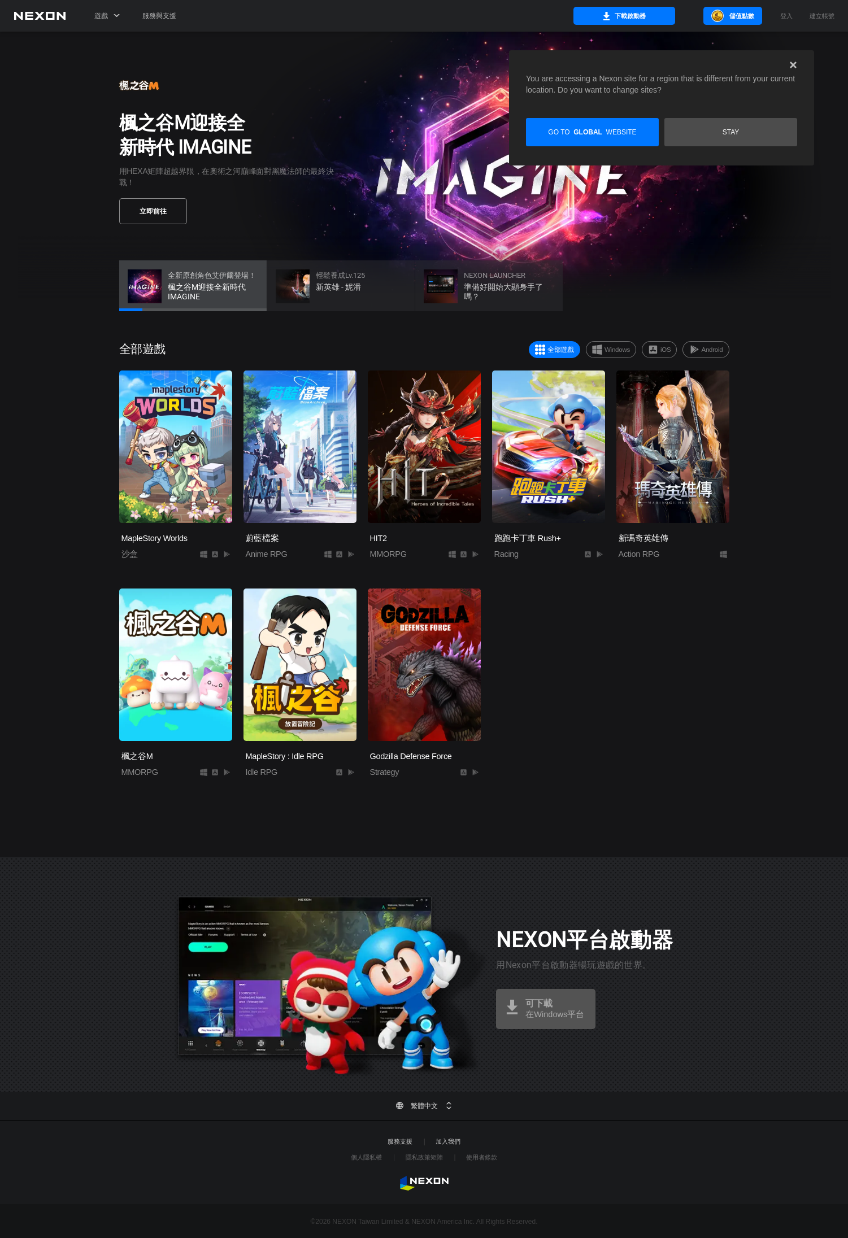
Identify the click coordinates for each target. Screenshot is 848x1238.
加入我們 (448, 1141)
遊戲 (107, 16)
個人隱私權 (366, 1157)
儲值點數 (731, 15)
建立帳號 (822, 16)
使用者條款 (481, 1157)
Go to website (592, 132)
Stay (731, 132)
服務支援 (400, 1141)
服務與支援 (159, 16)
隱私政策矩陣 (424, 1157)
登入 (786, 16)
